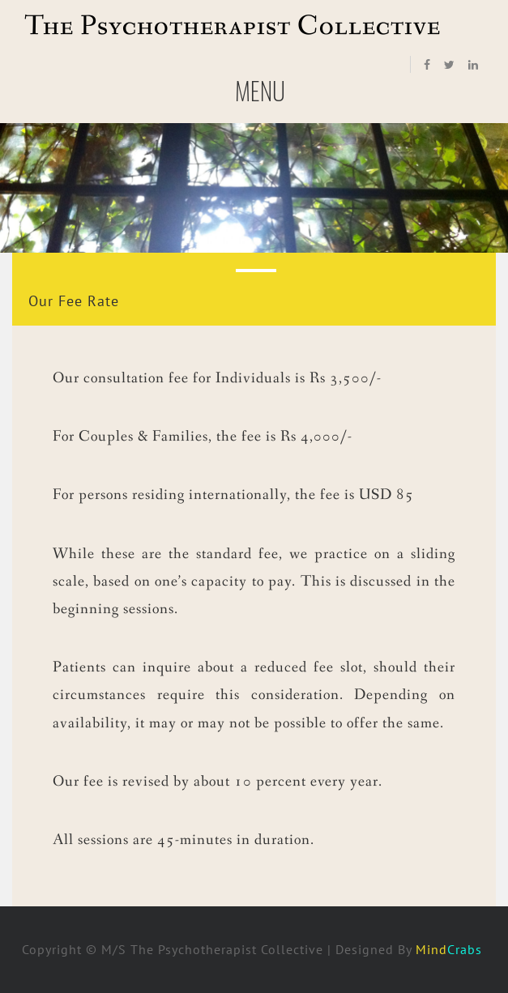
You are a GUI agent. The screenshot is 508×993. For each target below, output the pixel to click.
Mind (451, 949)
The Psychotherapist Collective (232, 26)
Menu (260, 96)
